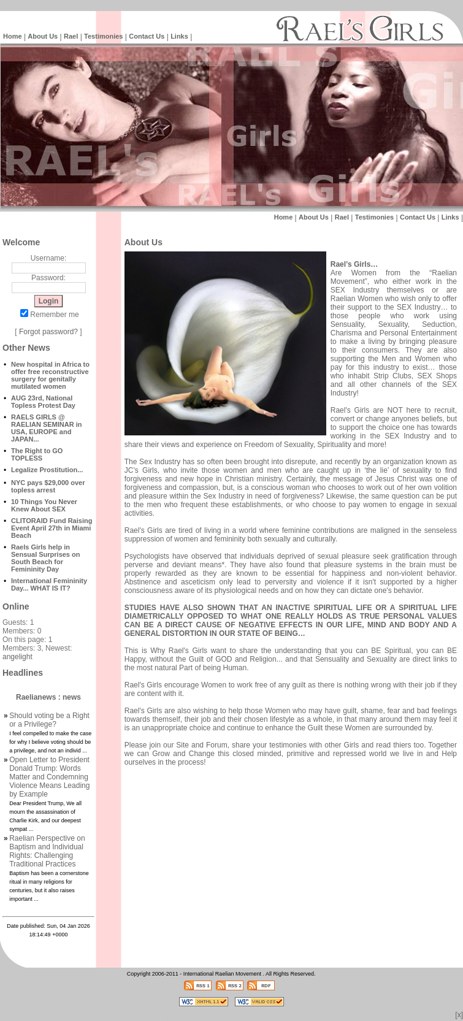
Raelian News (220, 1018)
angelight (17, 656)
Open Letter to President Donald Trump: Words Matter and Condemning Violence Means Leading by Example (49, 776)
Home (12, 36)
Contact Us (146, 36)
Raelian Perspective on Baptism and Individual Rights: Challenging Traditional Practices (47, 851)
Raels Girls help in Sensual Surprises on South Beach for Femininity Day (45, 558)
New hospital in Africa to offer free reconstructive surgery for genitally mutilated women (50, 375)
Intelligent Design (177, 1018)
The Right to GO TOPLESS (37, 454)
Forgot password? (48, 331)
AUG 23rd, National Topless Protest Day (43, 401)
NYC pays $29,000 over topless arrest (48, 486)
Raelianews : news (48, 697)
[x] (459, 1015)
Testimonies (103, 36)
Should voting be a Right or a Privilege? (49, 719)
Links (179, 36)
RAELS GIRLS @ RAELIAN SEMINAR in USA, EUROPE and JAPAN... (46, 428)
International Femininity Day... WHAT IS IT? (49, 584)
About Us (43, 36)
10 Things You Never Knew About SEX (44, 505)
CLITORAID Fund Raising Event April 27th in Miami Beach (51, 528)
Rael (71, 36)
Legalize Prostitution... (47, 469)
